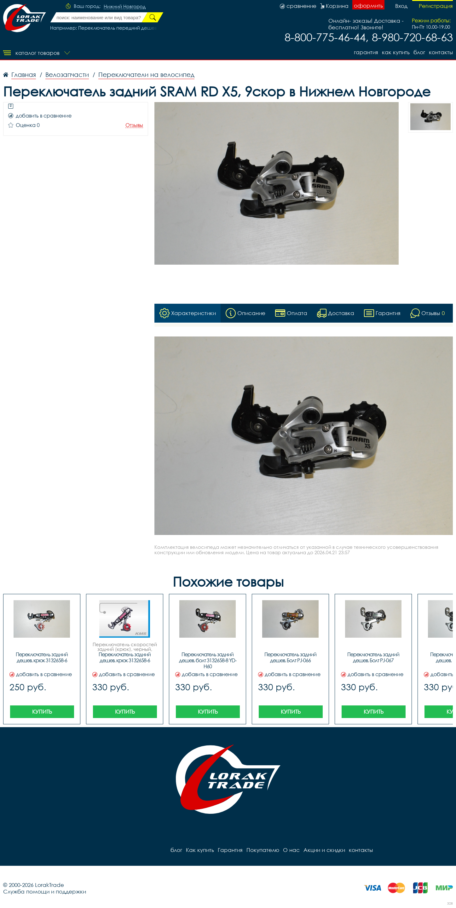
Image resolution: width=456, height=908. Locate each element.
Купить (42, 711)
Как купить (396, 52)
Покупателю (262, 850)
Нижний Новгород (125, 6)
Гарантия (366, 52)
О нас (291, 850)
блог (419, 52)
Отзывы (134, 125)
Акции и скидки (324, 850)
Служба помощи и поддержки (44, 891)
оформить (368, 5)
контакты (441, 52)
